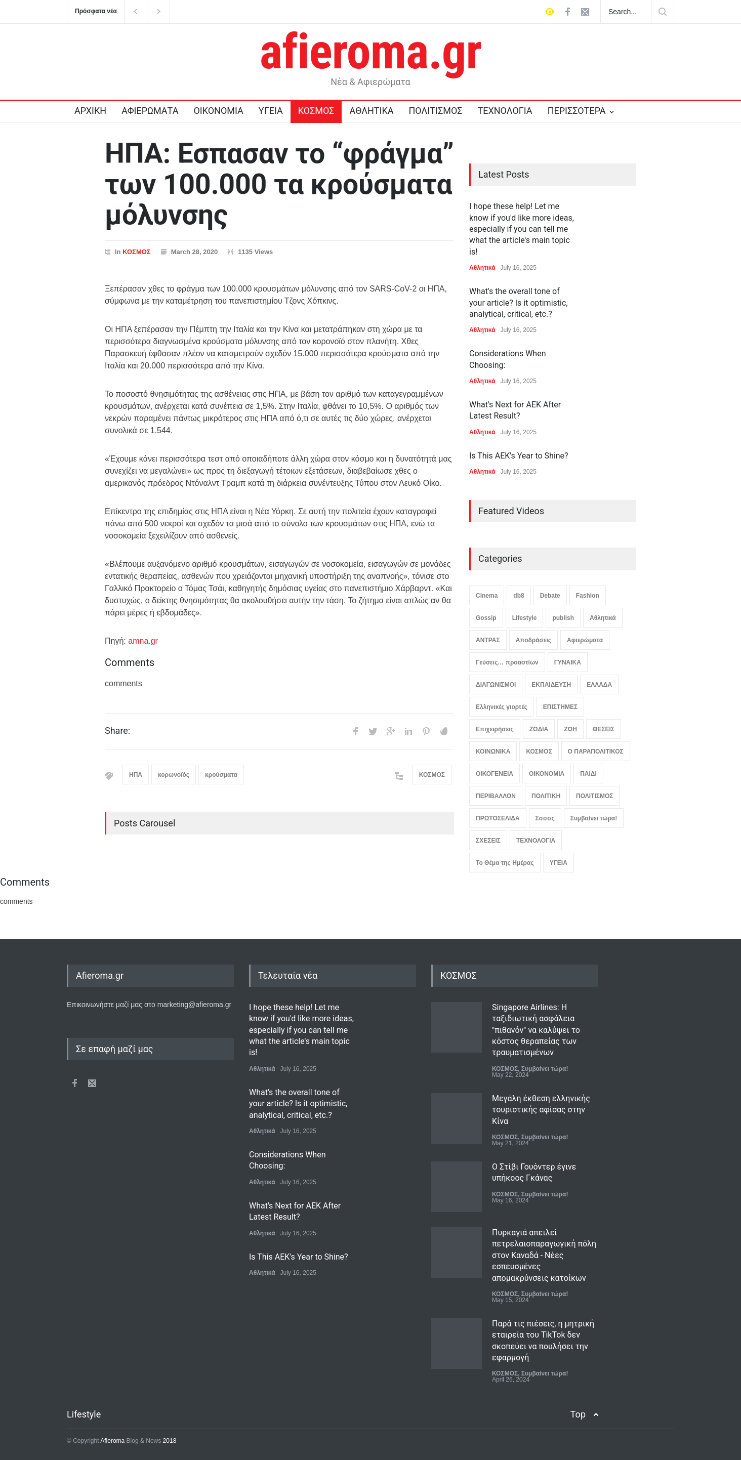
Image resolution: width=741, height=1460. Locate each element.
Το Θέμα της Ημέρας (505, 862)
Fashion (587, 595)
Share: (117, 730)
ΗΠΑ (135, 774)
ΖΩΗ (570, 729)
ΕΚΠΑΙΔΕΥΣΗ (551, 684)
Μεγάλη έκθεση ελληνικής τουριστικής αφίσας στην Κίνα (541, 1110)
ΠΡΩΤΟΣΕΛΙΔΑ (498, 818)
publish (563, 617)
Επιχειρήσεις (495, 729)
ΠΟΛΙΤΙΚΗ (545, 796)
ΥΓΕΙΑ (271, 110)
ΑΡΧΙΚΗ (90, 110)
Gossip (486, 617)
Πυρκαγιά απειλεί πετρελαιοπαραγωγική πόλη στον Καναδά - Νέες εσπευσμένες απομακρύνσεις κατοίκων (544, 1255)
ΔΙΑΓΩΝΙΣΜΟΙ (496, 684)
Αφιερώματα (585, 640)
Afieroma (112, 1440)
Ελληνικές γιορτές (501, 707)
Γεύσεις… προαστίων (507, 662)
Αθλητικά (482, 267)
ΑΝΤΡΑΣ (488, 640)
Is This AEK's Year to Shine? (518, 456)
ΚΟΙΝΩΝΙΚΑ (493, 751)
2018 (168, 1440)
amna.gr (143, 641)
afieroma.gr (371, 51)
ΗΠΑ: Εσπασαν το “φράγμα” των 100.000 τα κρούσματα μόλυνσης (279, 184)
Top (578, 1414)
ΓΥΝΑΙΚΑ (567, 662)
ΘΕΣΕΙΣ (603, 729)
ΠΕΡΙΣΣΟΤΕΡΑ (577, 110)
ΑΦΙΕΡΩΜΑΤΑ (149, 110)
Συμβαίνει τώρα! (594, 818)
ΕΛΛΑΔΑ (599, 684)
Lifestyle (524, 617)
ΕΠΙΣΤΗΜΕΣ (560, 707)
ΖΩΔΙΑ (539, 729)
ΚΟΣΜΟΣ (316, 110)
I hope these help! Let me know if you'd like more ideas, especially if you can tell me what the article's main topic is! (521, 229)
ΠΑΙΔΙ (588, 773)
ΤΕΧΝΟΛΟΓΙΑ (504, 110)
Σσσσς (545, 818)
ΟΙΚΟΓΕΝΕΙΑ (494, 773)
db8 (518, 595)
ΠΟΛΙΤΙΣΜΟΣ (436, 110)
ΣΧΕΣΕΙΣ (488, 840)
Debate (550, 595)
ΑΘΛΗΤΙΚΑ (371, 110)
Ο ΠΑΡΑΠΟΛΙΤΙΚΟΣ (596, 751)
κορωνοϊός (173, 774)
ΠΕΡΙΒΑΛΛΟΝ (496, 796)
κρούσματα (221, 774)
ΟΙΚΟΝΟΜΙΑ (218, 110)
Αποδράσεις (533, 640)
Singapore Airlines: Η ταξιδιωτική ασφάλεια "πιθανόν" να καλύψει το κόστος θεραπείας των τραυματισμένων (536, 1030)
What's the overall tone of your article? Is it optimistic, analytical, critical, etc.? (518, 302)
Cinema (487, 595)
